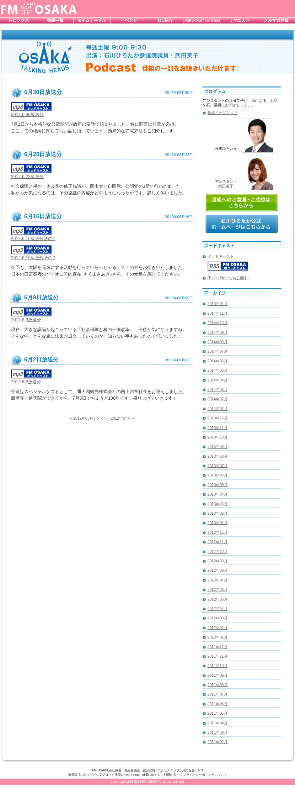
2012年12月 (217, 532)
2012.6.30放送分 (31, 112)
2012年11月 (217, 542)
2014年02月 (217, 399)
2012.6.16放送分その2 (33, 255)
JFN (200, 770)
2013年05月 (217, 485)
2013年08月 (217, 456)
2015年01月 (217, 304)
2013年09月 (217, 446)
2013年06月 (217, 475)
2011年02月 (217, 742)
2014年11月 (217, 313)
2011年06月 (217, 704)
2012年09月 (217, 561)
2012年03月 (217, 618)
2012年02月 (217, 628)
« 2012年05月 (81, 418)
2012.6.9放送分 (31, 317)
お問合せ (188, 770)
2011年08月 (217, 685)
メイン (102, 418)
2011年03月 (217, 732)
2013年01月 (217, 523)
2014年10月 (217, 323)
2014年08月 (217, 342)
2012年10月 (217, 551)
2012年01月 (217, 637)
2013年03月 (217, 504)
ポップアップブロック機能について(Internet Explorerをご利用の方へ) (132, 774)
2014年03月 (217, 389)
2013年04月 (217, 494)
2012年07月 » (122, 418)
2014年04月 (217, 380)
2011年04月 (217, 723)
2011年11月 (217, 656)
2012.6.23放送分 (31, 174)
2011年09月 (217, 675)
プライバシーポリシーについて (205, 774)
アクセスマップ (169, 770)
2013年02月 (217, 513)
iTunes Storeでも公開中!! (228, 278)
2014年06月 (217, 361)
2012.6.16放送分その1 (33, 236)
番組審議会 (132, 770)
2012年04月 (217, 609)
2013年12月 (217, 418)
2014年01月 (217, 409)
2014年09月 (217, 332)
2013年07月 (217, 466)
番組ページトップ (222, 113)
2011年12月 (217, 647)
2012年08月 (217, 570)
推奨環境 (74, 774)
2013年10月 (217, 437)
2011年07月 (217, 694)
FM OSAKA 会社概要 (106, 770)
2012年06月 (217, 589)
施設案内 (148, 770)
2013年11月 (217, 428)
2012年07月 (217, 580)
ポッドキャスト (220, 256)
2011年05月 (217, 713)
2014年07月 (217, 351)
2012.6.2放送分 (31, 379)
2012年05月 (217, 599)
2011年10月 (217, 666)
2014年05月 (217, 370)
